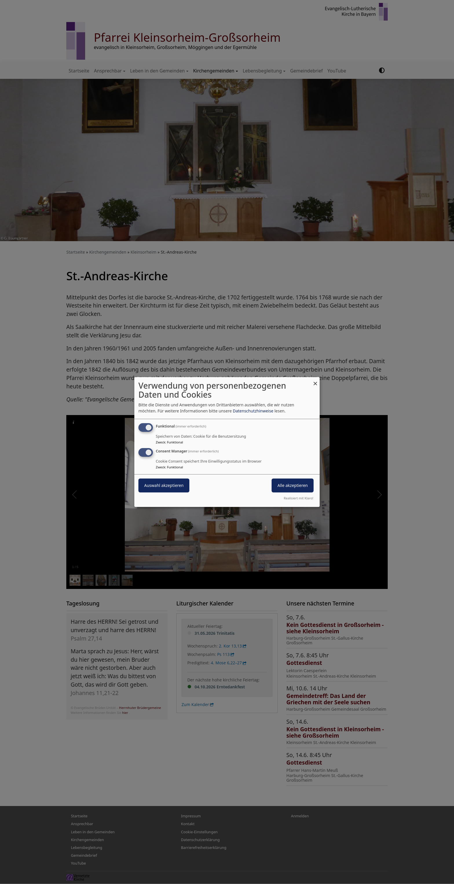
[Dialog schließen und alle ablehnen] (315, 380)
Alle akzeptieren (292, 485)
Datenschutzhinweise (253, 411)
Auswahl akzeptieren (164, 485)
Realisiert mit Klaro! (298, 498)
